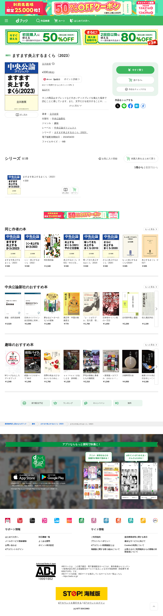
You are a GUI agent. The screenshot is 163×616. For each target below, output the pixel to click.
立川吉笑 (46, 64)
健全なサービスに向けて (134, 541)
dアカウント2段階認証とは (102, 545)
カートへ (137, 80)
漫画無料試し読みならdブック (15, 424)
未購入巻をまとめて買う (143, 158)
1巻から (138, 167)
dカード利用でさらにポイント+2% (57, 85)
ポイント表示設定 (46, 545)
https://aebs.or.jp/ (70, 576)
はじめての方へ (11, 537)
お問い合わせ (11, 545)
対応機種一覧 (44, 537)
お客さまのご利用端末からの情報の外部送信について (140, 550)
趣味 (56, 123)
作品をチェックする (137, 89)
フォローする (53, 63)
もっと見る (150, 229)
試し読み (23, 115)
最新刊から (151, 167)
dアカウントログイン (14, 549)
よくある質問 (44, 541)
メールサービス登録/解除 (16, 541)
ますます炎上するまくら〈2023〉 (40, 176)
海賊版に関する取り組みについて (105, 549)
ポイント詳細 (70, 79)
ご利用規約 (96, 537)
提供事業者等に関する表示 (135, 537)
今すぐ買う (137, 70)
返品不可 (46, 90)
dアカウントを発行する (70, 603)
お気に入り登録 (109, 158)
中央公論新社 (58, 118)
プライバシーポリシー (100, 541)
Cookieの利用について (134, 545)
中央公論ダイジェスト (65, 127)
